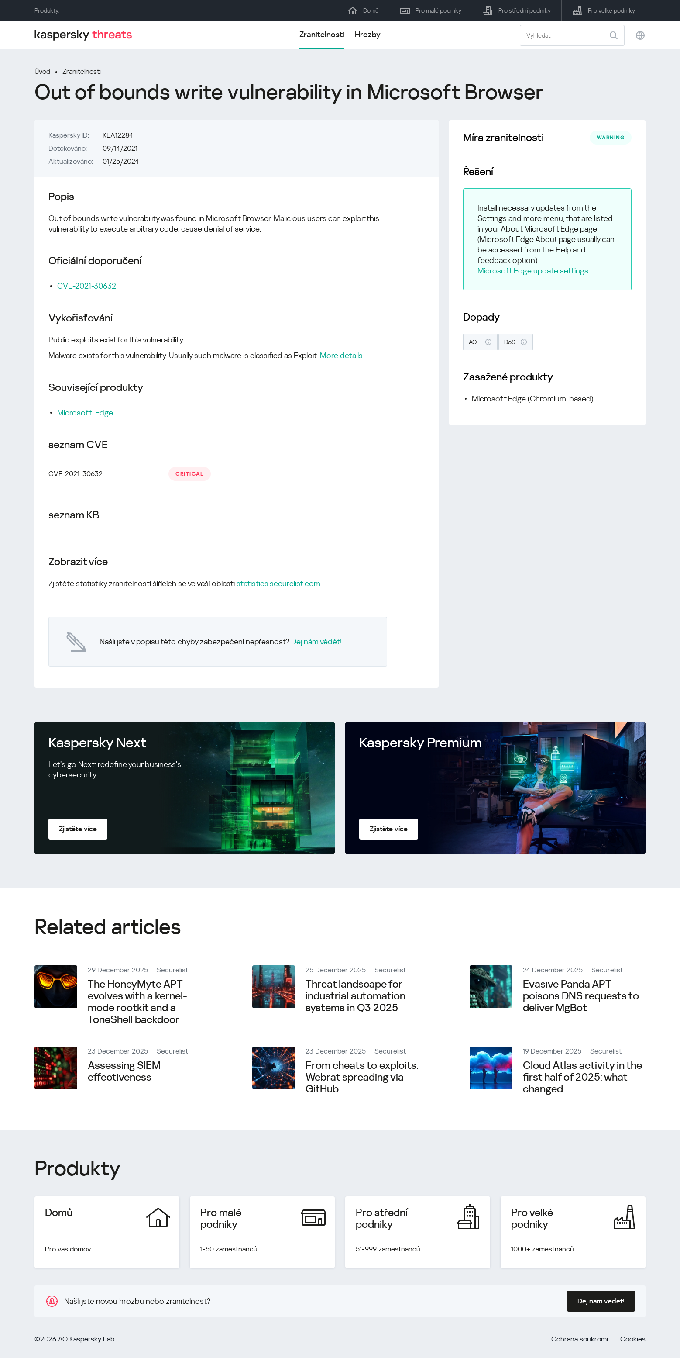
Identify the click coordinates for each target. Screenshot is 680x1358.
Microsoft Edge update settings (532, 270)
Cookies (633, 1339)
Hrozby (368, 34)
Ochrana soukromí (579, 1339)
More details (341, 355)
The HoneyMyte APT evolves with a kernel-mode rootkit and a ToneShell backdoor (137, 1002)
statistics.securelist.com (278, 583)
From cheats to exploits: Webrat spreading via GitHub (362, 1077)
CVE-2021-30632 (86, 285)
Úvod (42, 71)
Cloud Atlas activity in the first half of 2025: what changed (582, 1077)
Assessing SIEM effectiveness (124, 1071)
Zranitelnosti (321, 34)
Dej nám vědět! (316, 641)
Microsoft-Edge (85, 412)
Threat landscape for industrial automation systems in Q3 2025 (355, 996)
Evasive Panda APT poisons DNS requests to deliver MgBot (581, 996)
